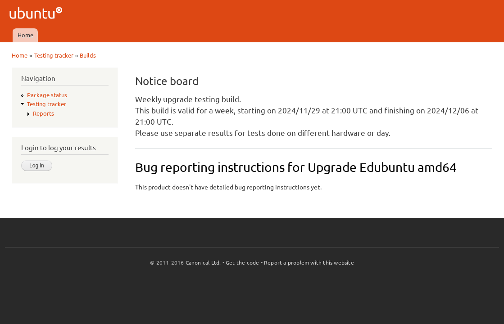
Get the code (242, 263)
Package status (47, 95)
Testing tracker (53, 55)
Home (25, 35)
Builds (88, 55)
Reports (43, 113)
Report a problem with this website (309, 263)
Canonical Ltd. (203, 263)
